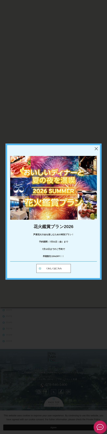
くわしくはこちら (54, 268)
